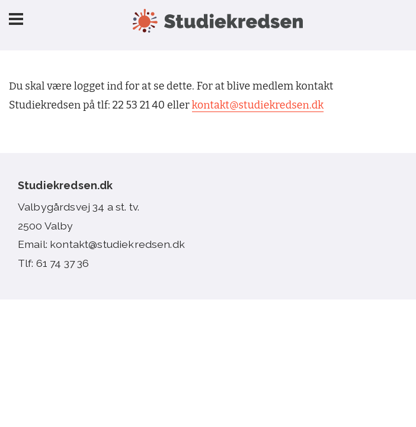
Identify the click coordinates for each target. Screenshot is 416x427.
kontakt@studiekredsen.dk (258, 105)
